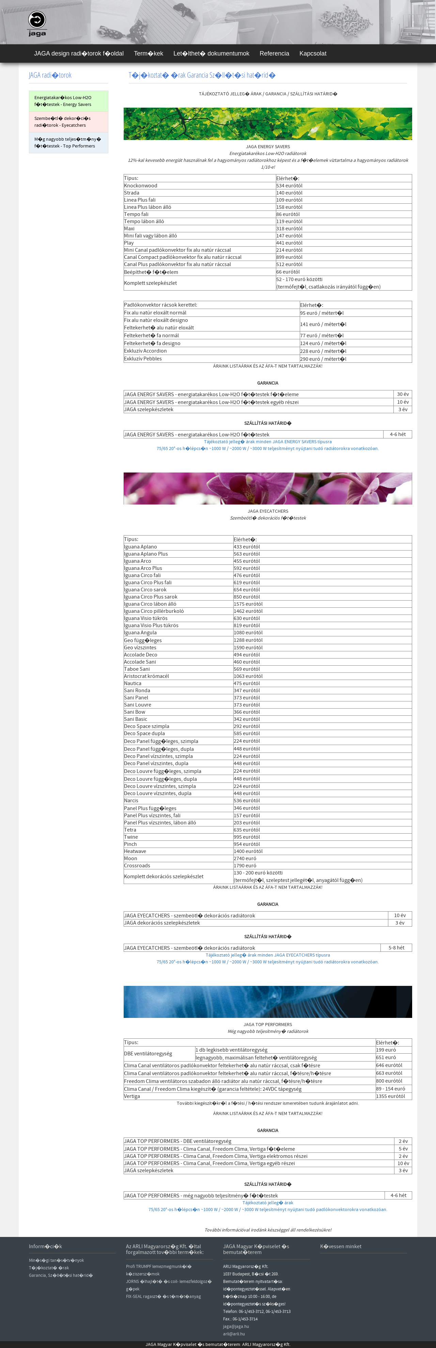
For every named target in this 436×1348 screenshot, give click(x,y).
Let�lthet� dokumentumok (211, 53)
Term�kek (148, 53)
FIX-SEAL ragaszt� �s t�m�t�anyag (163, 1296)
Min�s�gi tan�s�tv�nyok (56, 1260)
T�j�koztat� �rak (49, 1268)
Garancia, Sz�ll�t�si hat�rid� (61, 1275)
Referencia (274, 53)
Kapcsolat (312, 53)
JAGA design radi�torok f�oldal (79, 53)
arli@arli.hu (234, 1334)
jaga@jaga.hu (236, 1326)
